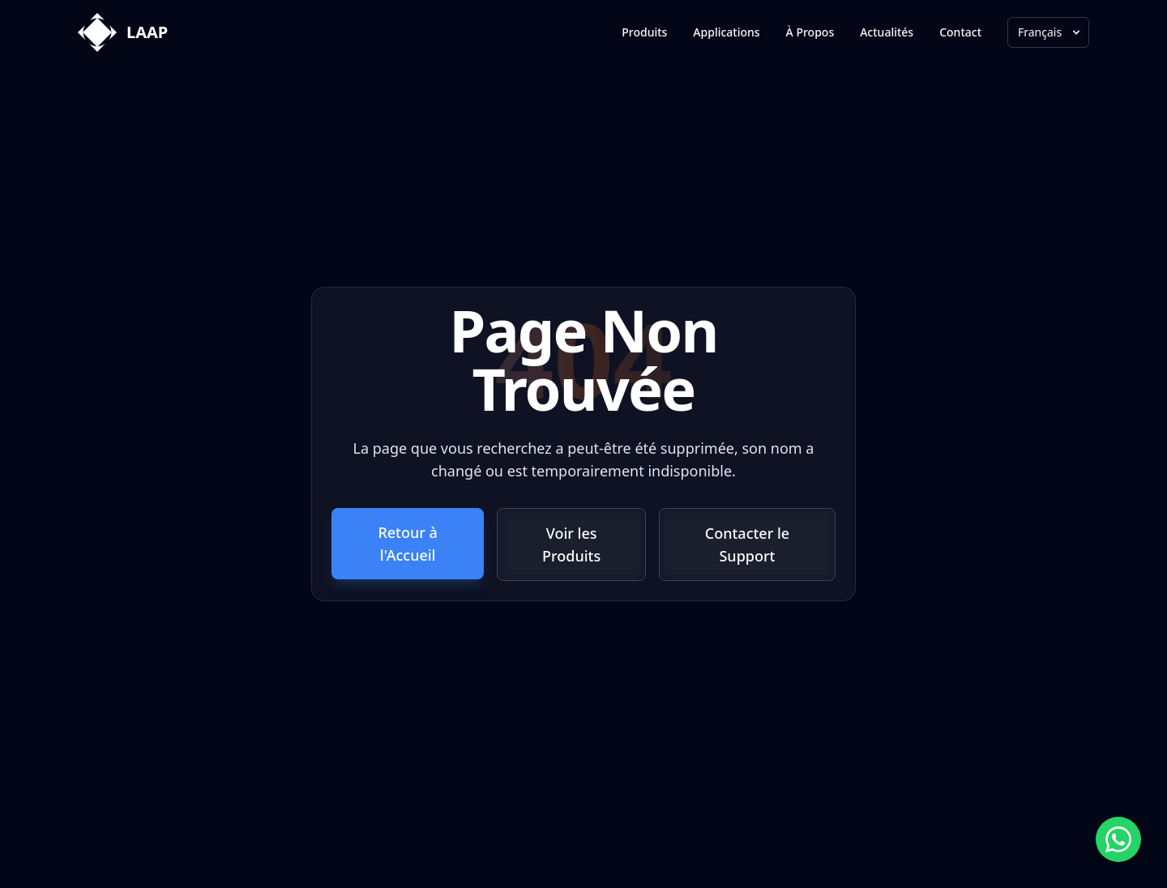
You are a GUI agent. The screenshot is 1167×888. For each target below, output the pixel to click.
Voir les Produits (571, 544)
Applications (726, 32)
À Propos (810, 32)
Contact (960, 32)
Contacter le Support (747, 544)
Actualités (886, 32)
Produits (644, 32)
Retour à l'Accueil (407, 544)
